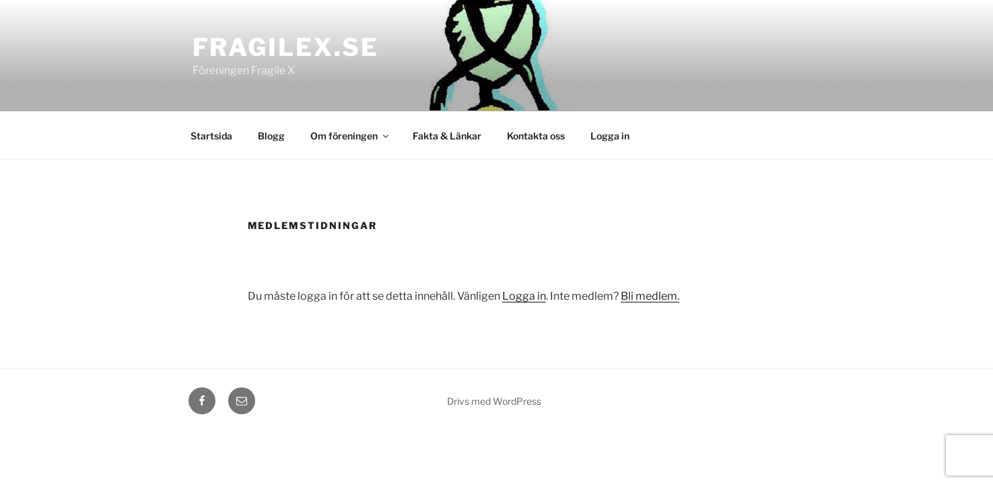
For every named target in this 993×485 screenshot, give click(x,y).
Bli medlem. (650, 296)
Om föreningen (350, 135)
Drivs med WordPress (494, 401)
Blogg (271, 135)
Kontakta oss (536, 135)
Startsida (211, 135)
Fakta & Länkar (447, 135)
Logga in (609, 135)
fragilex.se (286, 47)
